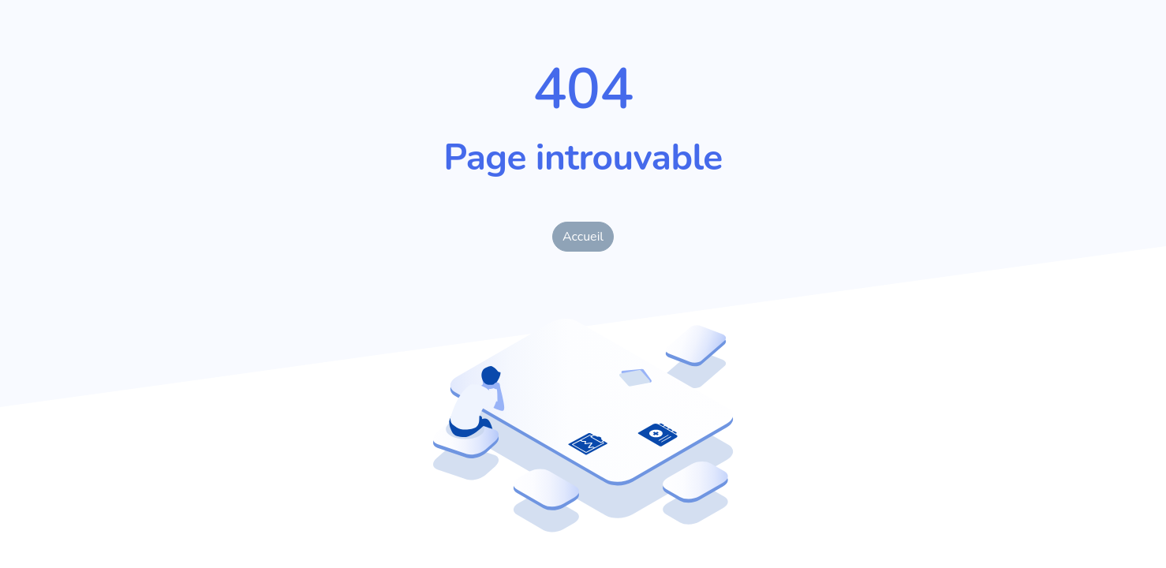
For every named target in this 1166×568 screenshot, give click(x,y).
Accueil (583, 236)
